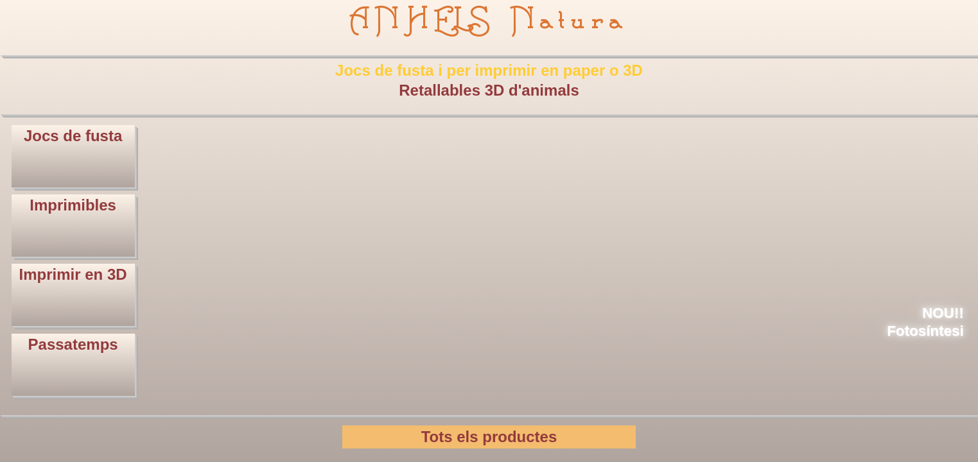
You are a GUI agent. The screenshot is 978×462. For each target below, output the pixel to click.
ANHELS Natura (489, 20)
